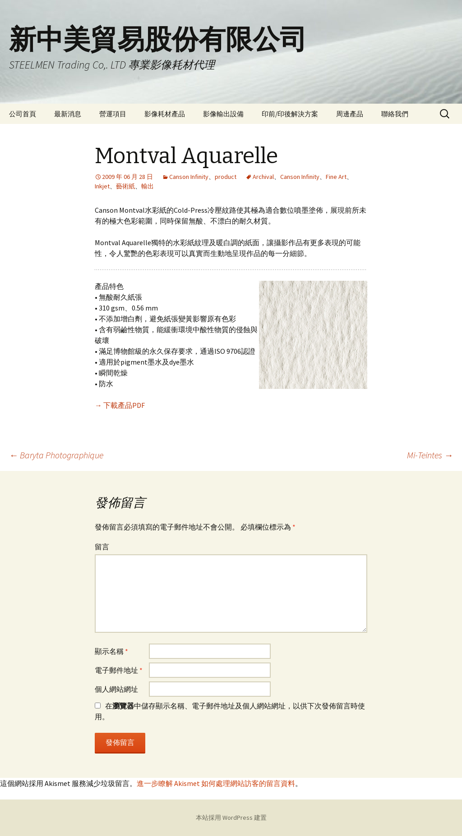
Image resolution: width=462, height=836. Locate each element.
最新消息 (67, 114)
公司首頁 (22, 114)
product (225, 177)
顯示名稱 (111, 651)
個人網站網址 (116, 689)
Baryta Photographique (56, 455)
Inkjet (102, 186)
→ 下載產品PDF (120, 405)
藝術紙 (125, 186)
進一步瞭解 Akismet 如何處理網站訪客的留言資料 (216, 783)
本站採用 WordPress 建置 (231, 817)
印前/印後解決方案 (290, 114)
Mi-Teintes (430, 455)
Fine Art (336, 177)
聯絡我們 (394, 114)
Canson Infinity (188, 177)
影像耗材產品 (164, 114)
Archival (263, 177)
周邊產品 (349, 114)
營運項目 (112, 114)
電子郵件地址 (119, 670)
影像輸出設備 (223, 114)
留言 (102, 546)
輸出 (147, 186)
